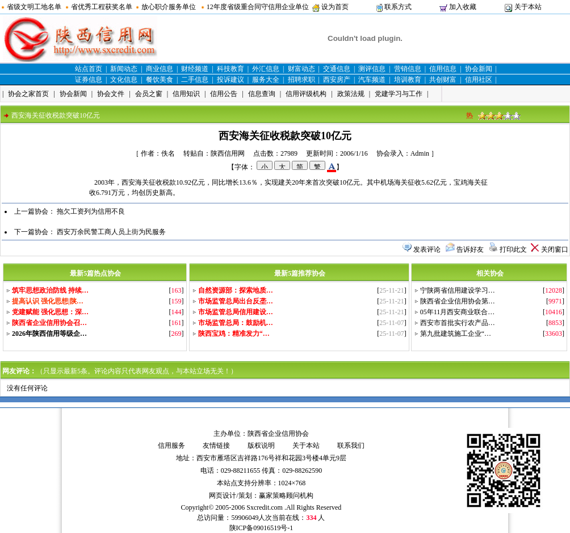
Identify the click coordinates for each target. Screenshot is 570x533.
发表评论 (427, 249)
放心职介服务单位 (168, 7)
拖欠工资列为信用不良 (91, 211)
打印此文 (513, 249)
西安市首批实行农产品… (457, 323)
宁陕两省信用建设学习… (457, 290)
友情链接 (216, 445)
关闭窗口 (554, 249)
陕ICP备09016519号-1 (261, 528)
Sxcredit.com (264, 507)
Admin (419, 153)
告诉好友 (470, 249)
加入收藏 (462, 7)
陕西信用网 (228, 153)
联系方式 (398, 7)
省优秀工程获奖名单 (101, 7)
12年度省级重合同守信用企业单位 (258, 7)
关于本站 (528, 7)
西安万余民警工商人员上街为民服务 (111, 232)
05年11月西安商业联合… (457, 312)
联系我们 (350, 445)
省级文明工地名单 (34, 7)
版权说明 (261, 445)
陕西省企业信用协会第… (457, 301)
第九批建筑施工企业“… (455, 334)
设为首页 (335, 7)
